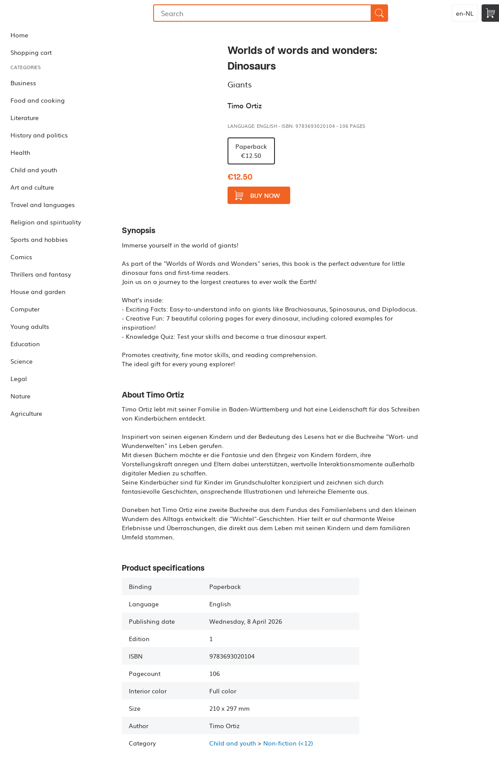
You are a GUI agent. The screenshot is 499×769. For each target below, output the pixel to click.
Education (25, 343)
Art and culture (32, 187)
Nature (20, 395)
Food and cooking (37, 100)
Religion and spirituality (45, 221)
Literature (24, 117)
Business (23, 82)
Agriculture (26, 413)
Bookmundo (45, 13)
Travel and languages (42, 204)
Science (21, 361)
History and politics (39, 134)
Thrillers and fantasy (40, 274)
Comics (21, 256)
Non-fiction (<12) (288, 743)
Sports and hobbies (39, 239)
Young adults (29, 326)
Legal (18, 378)
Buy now (257, 195)
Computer (25, 308)
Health (20, 152)
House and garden (38, 291)
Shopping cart (31, 52)
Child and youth (33, 169)
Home (19, 34)
